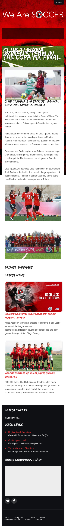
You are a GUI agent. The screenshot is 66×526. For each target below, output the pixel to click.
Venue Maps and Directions (21, 448)
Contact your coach (17, 440)
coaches (32, 517)
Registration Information (19, 432)
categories (18, 517)
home (6, 517)
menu (59, 2)
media (28, 519)
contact (38, 519)
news (42, 517)
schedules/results (12, 519)
